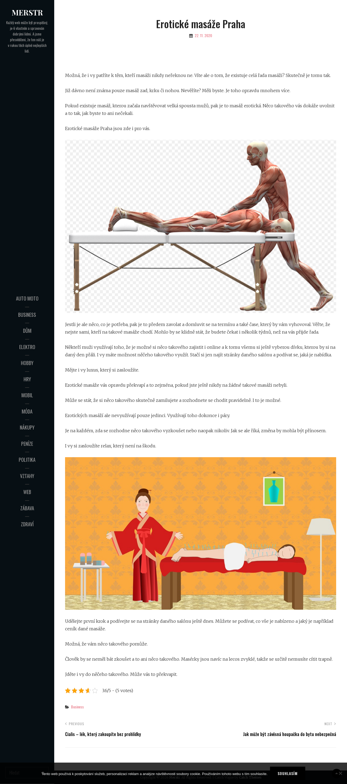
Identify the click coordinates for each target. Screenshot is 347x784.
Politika (27, 459)
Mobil (27, 395)
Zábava (27, 508)
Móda (27, 411)
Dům (27, 330)
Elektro (27, 346)
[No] (340, 773)
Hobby (27, 362)
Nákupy (27, 427)
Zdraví (27, 524)
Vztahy (27, 475)
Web (27, 491)
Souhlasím (288, 773)
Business (27, 314)
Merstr (27, 12)
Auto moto (27, 298)
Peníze (27, 443)
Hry (27, 379)
